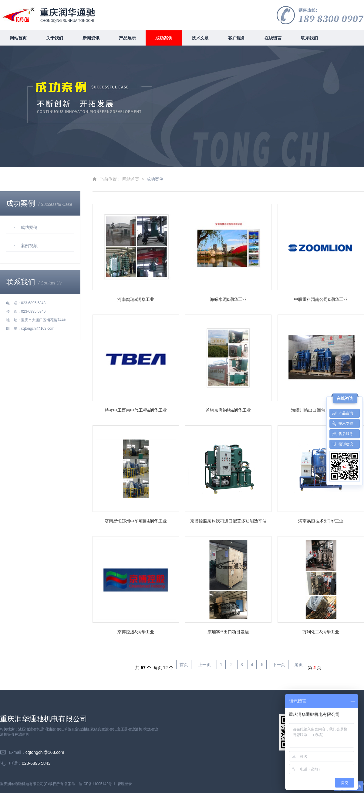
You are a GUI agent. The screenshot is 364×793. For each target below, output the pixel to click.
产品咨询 (341, 413)
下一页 (278, 664)
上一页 (204, 664)
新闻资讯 (91, 38)
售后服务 (341, 433)
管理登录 (124, 784)
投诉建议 (341, 444)
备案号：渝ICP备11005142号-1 (89, 784)
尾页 (298, 664)
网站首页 (18, 38)
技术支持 (341, 423)
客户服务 (236, 38)
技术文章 (200, 38)
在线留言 (273, 38)
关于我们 (54, 38)
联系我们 (309, 38)
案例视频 (29, 245)
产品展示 (127, 38)
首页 (184, 664)
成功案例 (163, 38)
